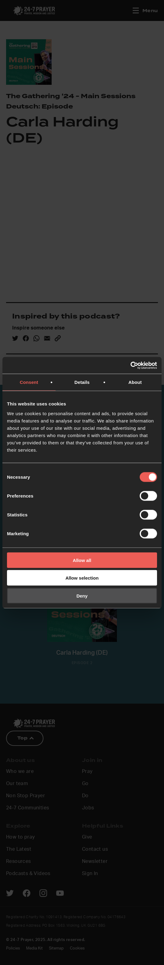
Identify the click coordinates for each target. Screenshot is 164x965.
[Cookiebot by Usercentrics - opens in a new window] (130, 365)
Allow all (82, 560)
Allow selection (81, 578)
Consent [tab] (29, 382)
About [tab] (135, 382)
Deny (82, 595)
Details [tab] (82, 382)
